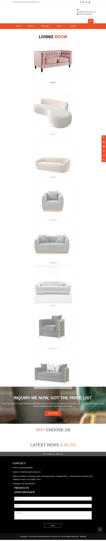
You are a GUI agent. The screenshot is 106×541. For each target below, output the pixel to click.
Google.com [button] (51, 454)
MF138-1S (53, 235)
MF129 (53, 192)
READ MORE (53, 413)
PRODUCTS (21, 488)
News (60, 26)
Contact (73, 26)
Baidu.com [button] (59, 454)
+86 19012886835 (28, 484)
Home (18, 26)
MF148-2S (53, 406)
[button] (49, 26)
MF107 (53, 150)
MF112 (53, 82)
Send (53, 525)
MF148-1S (53, 364)
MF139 (53, 321)
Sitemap (83, 536)
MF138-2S (53, 278)
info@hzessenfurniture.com (86, 12)
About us (31, 26)
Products (45, 26)
